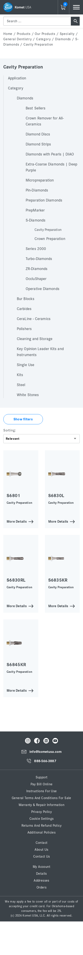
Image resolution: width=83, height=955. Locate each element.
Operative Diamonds (42, 289)
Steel (21, 385)
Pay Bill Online (42, 784)
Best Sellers (35, 108)
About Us (41, 849)
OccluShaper (36, 279)
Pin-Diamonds (37, 190)
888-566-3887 (45, 761)
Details (41, 873)
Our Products (45, 34)
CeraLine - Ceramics (33, 319)
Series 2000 (36, 249)
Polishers (24, 329)
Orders (41, 887)
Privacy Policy (41, 812)
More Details (17, 521)
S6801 (13, 495)
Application (17, 78)
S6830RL (16, 580)
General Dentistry (17, 39)
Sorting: (9, 430)
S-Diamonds (35, 220)
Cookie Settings (41, 818)
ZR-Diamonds (36, 269)
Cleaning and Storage (34, 339)
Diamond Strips (38, 144)
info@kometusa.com (45, 752)
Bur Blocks (25, 299)
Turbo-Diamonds (39, 259)
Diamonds (63, 39)
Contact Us (41, 856)
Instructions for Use (41, 791)
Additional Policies (41, 832)
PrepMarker (35, 210)
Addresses (41, 880)
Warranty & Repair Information (42, 805)
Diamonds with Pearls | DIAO (50, 154)
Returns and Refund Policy (41, 825)
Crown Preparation (50, 239)
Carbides (24, 309)
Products (24, 34)
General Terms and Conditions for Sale (41, 798)
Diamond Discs (38, 134)
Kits (20, 375)
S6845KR (16, 664)
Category (43, 39)
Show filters (23, 419)
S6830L (56, 495)
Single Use (25, 365)
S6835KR (58, 580)
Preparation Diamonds (44, 200)
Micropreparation (40, 180)
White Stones (28, 395)
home (7, 34)
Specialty (67, 34)
